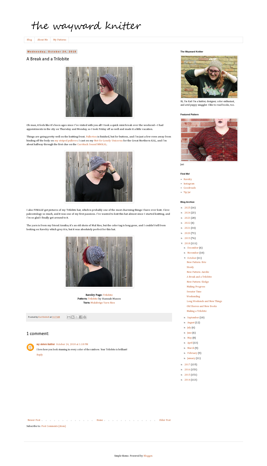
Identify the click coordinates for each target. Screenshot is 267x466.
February (192, 353)
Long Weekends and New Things (204, 301)
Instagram (189, 184)
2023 (187, 218)
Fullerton (91, 136)
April (190, 343)
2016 (187, 369)
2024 (187, 213)
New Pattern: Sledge (198, 282)
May (190, 338)
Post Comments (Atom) (53, 426)
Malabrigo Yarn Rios (103, 302)
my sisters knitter (46, 344)
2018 (187, 243)
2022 (187, 223)
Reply (40, 355)
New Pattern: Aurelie (198, 272)
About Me (42, 40)
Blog (29, 40)
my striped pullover (66, 140)
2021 (187, 228)
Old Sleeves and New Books (202, 306)
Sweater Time (194, 292)
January (191, 358)
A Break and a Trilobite (199, 277)
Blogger (148, 456)
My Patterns (59, 40)
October (192, 258)
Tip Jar (187, 192)
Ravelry (188, 179)
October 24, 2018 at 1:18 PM (72, 344)
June (189, 333)
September (193, 317)
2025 (187, 208)
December (193, 248)
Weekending (193, 296)
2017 (187, 364)
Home (100, 420)
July (189, 327)
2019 (187, 238)
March (191, 348)
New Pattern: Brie (196, 262)
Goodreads (190, 188)
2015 (187, 375)
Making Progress (196, 287)
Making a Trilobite (197, 311)
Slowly (190, 267)
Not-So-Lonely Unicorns (108, 140)
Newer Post (34, 420)
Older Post (165, 420)
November (193, 253)
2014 (187, 380)
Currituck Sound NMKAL (92, 144)
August (191, 322)
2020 (187, 233)
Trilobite (108, 295)
